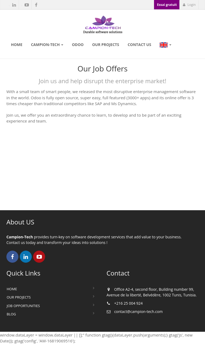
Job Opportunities (23, 305)
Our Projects (19, 297)
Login (189, 4)
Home (12, 288)
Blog (11, 314)
